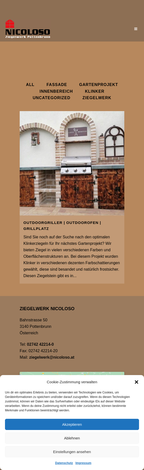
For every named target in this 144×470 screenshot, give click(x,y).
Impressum (83, 463)
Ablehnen (72, 438)
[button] (136, 382)
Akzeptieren (72, 424)
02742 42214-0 (40, 344)
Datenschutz (64, 463)
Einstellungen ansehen (72, 452)
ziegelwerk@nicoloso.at (51, 357)
